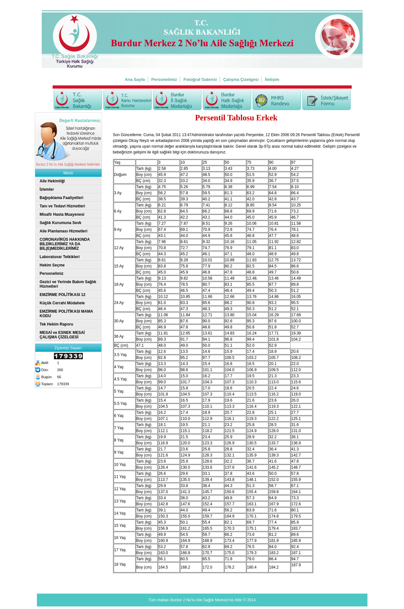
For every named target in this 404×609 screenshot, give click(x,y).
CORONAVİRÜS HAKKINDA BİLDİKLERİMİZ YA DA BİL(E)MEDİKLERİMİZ (65, 244)
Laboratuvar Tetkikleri (60, 257)
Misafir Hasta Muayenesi (62, 214)
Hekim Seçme (52, 265)
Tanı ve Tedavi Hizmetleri (62, 206)
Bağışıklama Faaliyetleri (61, 198)
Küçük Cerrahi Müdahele (62, 303)
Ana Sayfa (135, 79)
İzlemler (47, 189)
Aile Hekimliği (52, 181)
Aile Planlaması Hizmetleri (64, 231)
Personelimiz (164, 79)
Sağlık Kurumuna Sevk (61, 223)
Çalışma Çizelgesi (241, 79)
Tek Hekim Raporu (56, 324)
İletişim (272, 79)
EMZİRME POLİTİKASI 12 (63, 294)
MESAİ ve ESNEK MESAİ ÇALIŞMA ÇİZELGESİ (62, 334)
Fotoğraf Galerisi (200, 79)
